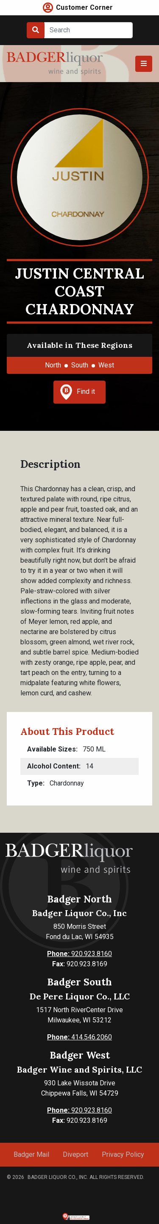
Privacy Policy (123, 1154)
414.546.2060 (79, 1037)
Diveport (75, 1154)
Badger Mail (31, 1154)
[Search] (88, 30)
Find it (77, 392)
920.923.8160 (79, 954)
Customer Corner (84, 7)
